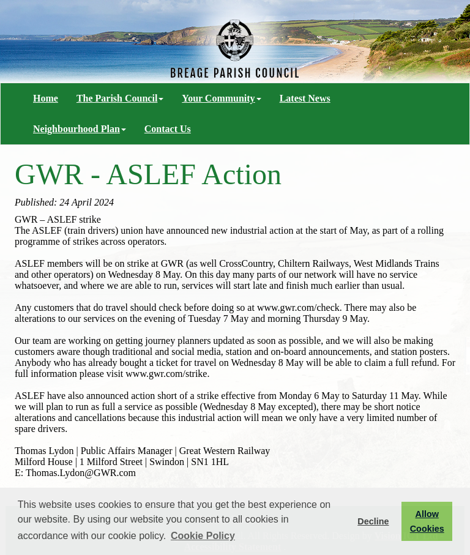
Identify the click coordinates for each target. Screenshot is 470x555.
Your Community (221, 98)
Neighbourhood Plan (79, 129)
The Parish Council (119, 98)
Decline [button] (373, 521)
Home (45, 98)
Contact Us (167, 129)
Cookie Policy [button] (203, 536)
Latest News (305, 98)
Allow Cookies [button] (427, 521)
